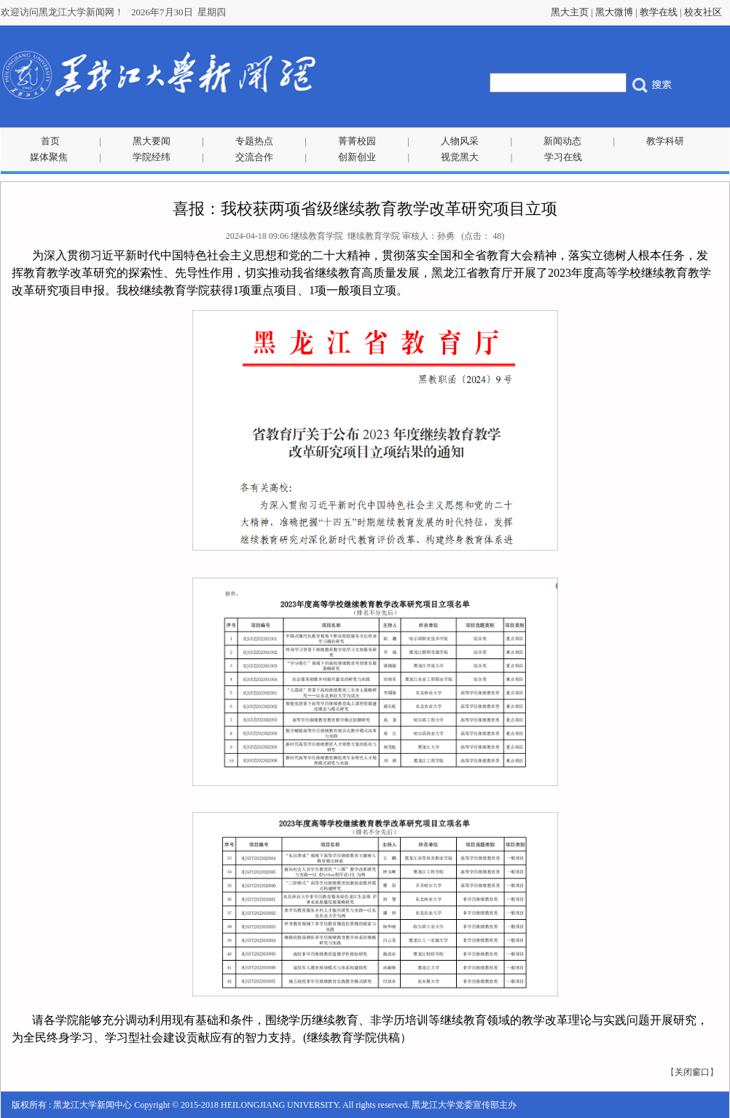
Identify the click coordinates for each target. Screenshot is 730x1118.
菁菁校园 (357, 140)
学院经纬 (151, 156)
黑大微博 (614, 12)
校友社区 (703, 12)
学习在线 (563, 156)
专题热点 (254, 140)
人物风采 (460, 140)
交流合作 (254, 156)
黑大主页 (570, 12)
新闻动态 (562, 140)
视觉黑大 (460, 156)
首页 (50, 140)
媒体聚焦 (49, 156)
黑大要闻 (151, 140)
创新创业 (357, 156)
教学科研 (665, 140)
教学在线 (659, 12)
